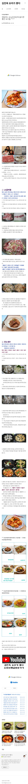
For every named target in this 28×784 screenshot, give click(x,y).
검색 (22, 3)
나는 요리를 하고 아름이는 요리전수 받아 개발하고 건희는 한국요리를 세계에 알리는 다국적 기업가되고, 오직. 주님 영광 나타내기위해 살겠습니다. (11, 762)
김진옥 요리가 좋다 (11, 3)
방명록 (16, 9)
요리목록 (8, 9)
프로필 (23, 9)
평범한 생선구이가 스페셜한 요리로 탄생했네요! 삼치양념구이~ (10, 712)
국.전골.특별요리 (7, 694)
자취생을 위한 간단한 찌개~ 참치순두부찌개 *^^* (10, 707)
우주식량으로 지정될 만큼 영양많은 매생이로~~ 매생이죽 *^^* (10, 697)
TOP (25, 781)
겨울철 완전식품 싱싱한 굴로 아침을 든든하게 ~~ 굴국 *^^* (10, 703)
